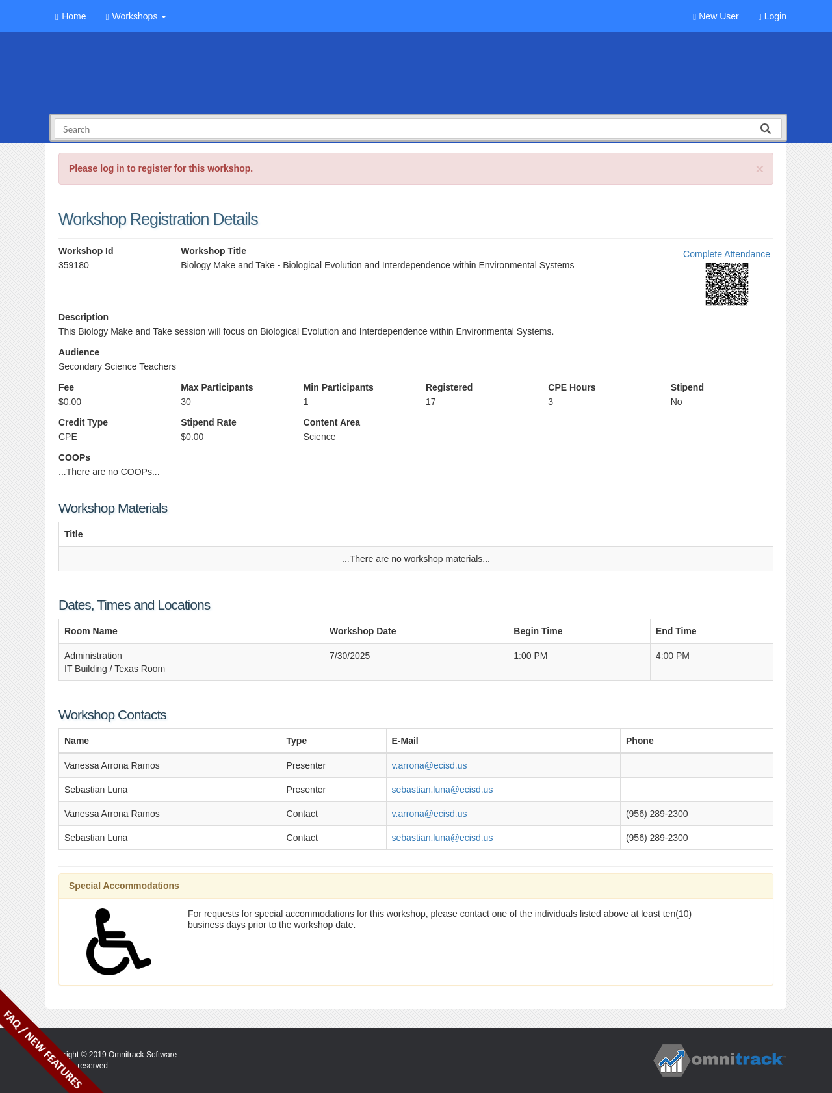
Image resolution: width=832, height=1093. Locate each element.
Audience (78, 352)
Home (70, 16)
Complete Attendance (726, 254)
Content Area (332, 422)
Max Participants (217, 387)
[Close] (760, 168)
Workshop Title (213, 251)
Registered (449, 387)
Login (772, 16)
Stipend (687, 387)
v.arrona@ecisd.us (429, 765)
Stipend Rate (209, 422)
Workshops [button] (135, 16)
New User (715, 16)
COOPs (74, 457)
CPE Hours (571, 387)
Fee (66, 387)
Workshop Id (86, 251)
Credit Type (83, 422)
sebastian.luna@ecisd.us (442, 789)
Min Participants (339, 387)
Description (83, 317)
